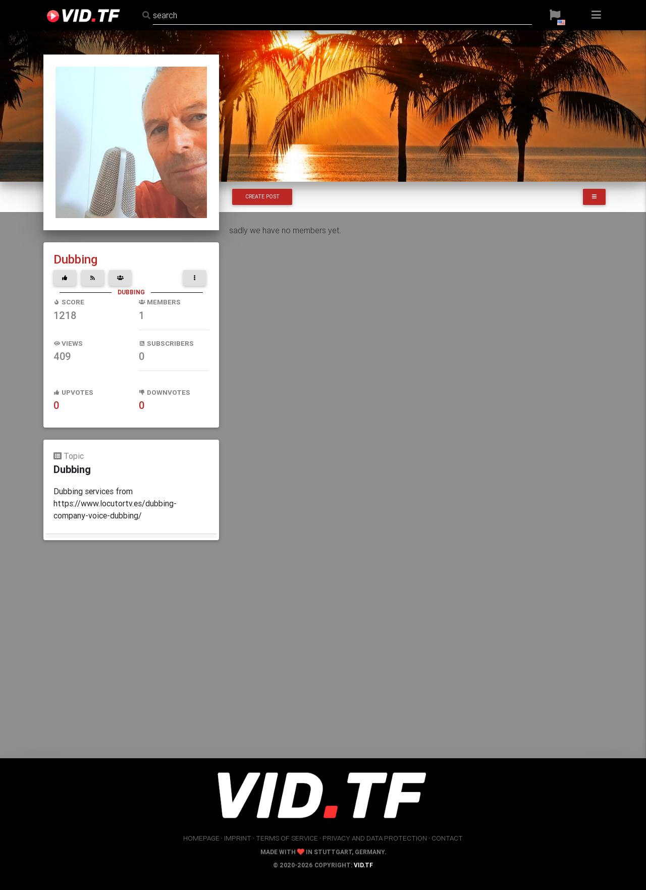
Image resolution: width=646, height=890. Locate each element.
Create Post (262, 196)
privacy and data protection (374, 838)
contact (447, 838)
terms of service (287, 838)
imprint (237, 838)
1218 (64, 315)
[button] (555, 15)
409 (62, 356)
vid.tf (363, 865)
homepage (201, 838)
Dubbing (75, 259)
